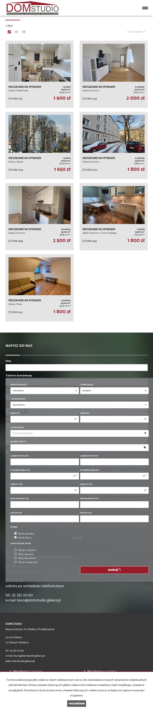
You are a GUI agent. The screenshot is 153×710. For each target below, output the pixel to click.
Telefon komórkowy (19, 376)
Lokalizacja (17, 427)
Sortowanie (136, 31)
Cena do (84, 413)
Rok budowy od (19, 498)
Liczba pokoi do (89, 456)
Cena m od (16, 484)
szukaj (114, 570)
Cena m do (86, 484)
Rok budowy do (89, 498)
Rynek (13, 527)
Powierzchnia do (89, 470)
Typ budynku (17, 399)
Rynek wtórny (22, 538)
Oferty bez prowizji (25, 558)
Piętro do (86, 512)
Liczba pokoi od (19, 456)
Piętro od (16, 512)
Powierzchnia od (20, 470)
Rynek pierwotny (24, 534)
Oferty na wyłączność (26, 562)
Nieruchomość (18, 384)
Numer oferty (18, 441)
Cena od (15, 413)
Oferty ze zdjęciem (25, 550)
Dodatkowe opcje (20, 543)
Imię (8, 361)
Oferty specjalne (24, 554)
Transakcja (86, 384)
